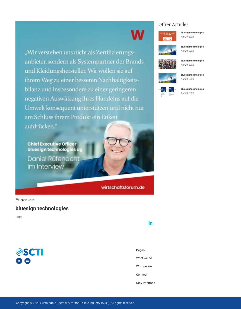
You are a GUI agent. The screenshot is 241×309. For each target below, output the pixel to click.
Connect (206, 7)
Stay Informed (179, 7)
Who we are (151, 7)
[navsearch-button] (222, 7)
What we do (124, 7)
